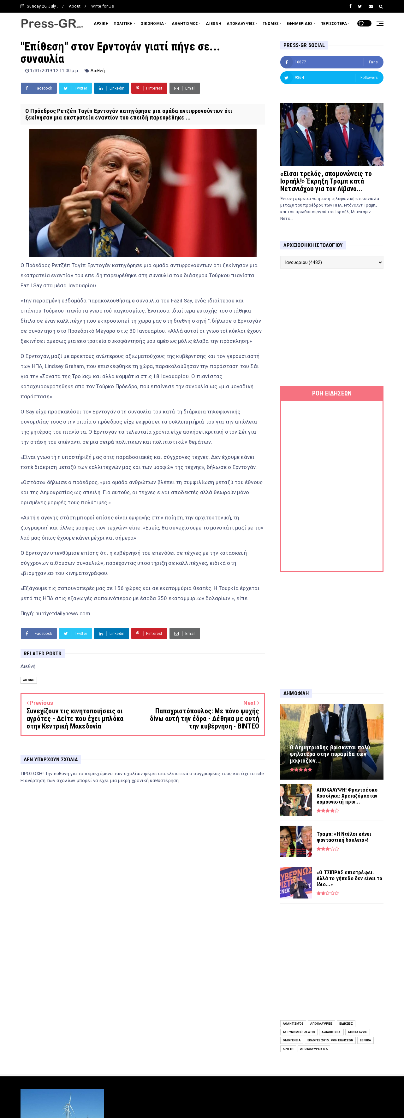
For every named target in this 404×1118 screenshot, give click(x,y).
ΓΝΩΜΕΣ (271, 23)
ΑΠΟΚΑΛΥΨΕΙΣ (241, 23)
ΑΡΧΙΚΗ (101, 23)
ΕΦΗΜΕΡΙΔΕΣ (299, 23)
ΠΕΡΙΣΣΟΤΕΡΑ (333, 23)
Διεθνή (98, 70)
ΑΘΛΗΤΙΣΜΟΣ (185, 23)
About (74, 6)
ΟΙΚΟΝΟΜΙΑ (152, 23)
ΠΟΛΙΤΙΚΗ (123, 23)
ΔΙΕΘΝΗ (213, 23)
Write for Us (102, 6)
